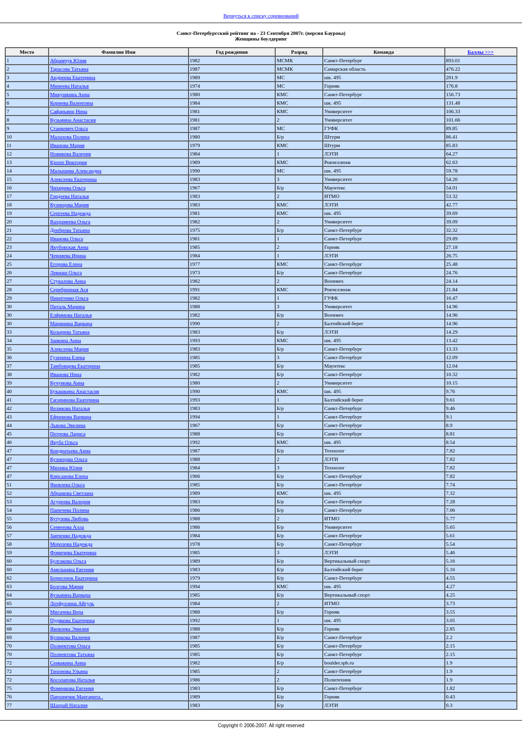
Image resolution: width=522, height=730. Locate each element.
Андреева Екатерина (72, 77)
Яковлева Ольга (67, 484)
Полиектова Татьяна (72, 654)
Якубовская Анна (69, 247)
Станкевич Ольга (69, 128)
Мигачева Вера (66, 612)
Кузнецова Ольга (68, 459)
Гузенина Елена (67, 357)
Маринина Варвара (71, 323)
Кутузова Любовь (69, 518)
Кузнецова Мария (69, 204)
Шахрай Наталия (68, 705)
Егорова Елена (66, 264)
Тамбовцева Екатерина (75, 366)
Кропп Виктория (68, 162)
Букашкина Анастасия (74, 391)
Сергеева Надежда (70, 213)
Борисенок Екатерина (74, 578)
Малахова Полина (70, 136)
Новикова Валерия (70, 153)
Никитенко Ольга (69, 298)
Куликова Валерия (70, 637)
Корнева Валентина (71, 103)
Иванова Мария (67, 145)
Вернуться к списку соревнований (261, 15)
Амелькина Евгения (72, 569)
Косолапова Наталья (72, 679)
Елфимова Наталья (70, 315)
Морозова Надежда (71, 544)
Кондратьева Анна (70, 450)
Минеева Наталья (69, 86)
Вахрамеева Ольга (70, 221)
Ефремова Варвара (70, 416)
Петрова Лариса (67, 433)
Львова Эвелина (67, 425)
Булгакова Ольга (68, 561)
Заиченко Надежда (70, 535)
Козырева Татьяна (70, 332)
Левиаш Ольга (66, 272)
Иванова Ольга (66, 238)
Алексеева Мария (69, 349)
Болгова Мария (66, 586)
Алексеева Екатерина (73, 179)
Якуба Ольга (64, 442)
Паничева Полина (69, 510)
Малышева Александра (75, 170)
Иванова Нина (66, 374)
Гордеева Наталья (69, 196)
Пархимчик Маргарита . (76, 696)
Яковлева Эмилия (69, 629)
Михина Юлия (66, 467)
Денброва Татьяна (70, 230)
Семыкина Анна (68, 662)
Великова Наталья (70, 408)
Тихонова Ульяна (69, 671)
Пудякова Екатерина (72, 620)
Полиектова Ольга (70, 645)
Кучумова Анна (67, 383)
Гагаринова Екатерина (74, 399)
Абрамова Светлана (71, 493)
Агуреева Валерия (70, 501)
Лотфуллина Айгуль (72, 603)
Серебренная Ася (69, 289)
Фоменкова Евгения (72, 688)
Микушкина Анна (70, 94)
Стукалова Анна (68, 281)
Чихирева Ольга (67, 187)
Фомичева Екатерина (73, 552)
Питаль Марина (67, 306)
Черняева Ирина (68, 255)
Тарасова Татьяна (69, 69)
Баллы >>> (481, 52)
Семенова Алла (67, 527)
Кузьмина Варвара (70, 595)
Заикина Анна (65, 340)
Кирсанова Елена (69, 476)
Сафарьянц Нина (68, 111)
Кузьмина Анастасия (73, 120)
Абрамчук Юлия (68, 60)
